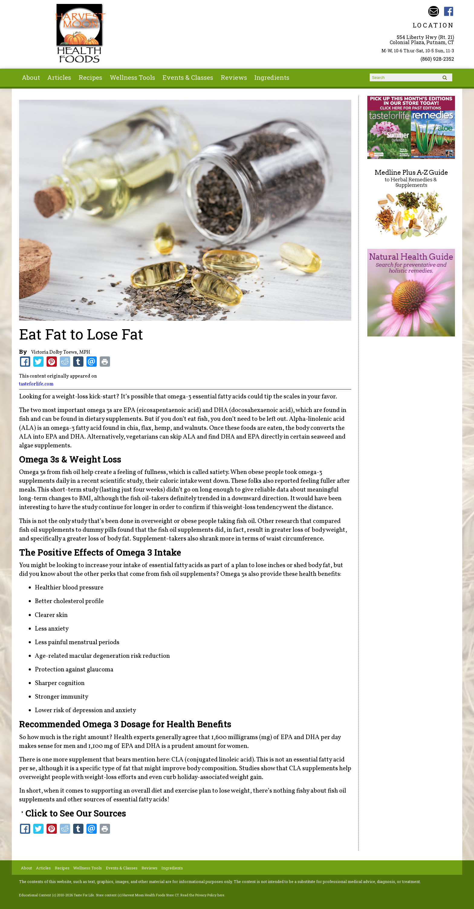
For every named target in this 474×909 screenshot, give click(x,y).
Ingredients (271, 77)
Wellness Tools (132, 77)
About (31, 77)
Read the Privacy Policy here (202, 895)
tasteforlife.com (36, 384)
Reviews (234, 77)
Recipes (90, 77)
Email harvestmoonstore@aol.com (433, 11)
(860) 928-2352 (437, 59)
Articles (59, 77)
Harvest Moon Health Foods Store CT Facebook (448, 11)
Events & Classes (188, 77)
